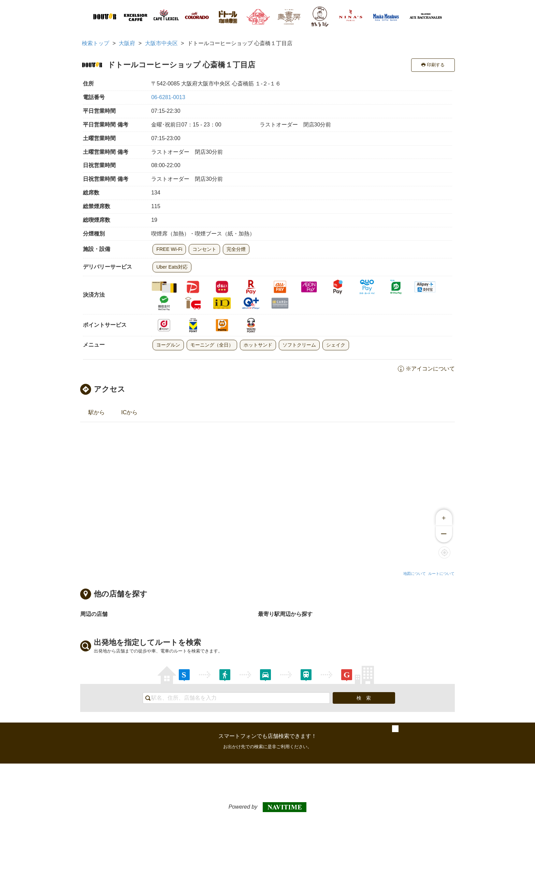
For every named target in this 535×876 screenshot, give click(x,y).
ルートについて (441, 573)
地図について (414, 573)
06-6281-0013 (168, 97)
